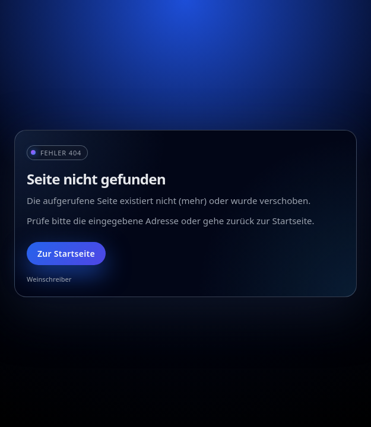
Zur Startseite (66, 253)
